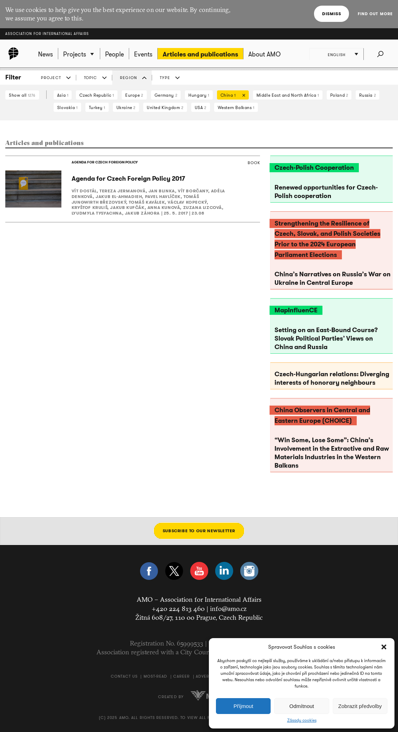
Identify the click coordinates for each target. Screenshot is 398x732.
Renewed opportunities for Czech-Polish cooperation (326, 191)
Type (165, 77)
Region (128, 77)
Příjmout (243, 706)
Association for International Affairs (47, 33)
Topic (90, 77)
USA (200, 107)
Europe (134, 95)
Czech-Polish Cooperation (314, 167)
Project (51, 77)
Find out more (375, 14)
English (337, 55)
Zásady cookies (301, 720)
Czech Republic (96, 95)
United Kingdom (165, 107)
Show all (22, 95)
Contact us (124, 676)
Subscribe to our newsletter (199, 531)
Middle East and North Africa (288, 95)
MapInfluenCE (296, 310)
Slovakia (67, 107)
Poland (339, 95)
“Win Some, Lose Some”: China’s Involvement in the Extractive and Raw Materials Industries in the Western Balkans (332, 453)
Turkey (97, 107)
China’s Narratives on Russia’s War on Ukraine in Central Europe (333, 278)
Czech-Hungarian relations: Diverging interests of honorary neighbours (332, 378)
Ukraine (125, 107)
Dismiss (331, 14)
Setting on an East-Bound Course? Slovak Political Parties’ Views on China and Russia (326, 338)
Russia (367, 95)
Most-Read (156, 676)
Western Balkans (236, 107)
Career (181, 676)
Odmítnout (301, 706)
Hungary (198, 95)
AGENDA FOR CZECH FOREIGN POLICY (104, 162)
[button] (383, 646)
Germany (166, 95)
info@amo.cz (228, 608)
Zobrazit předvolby (360, 706)
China (231, 96)
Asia (62, 95)
